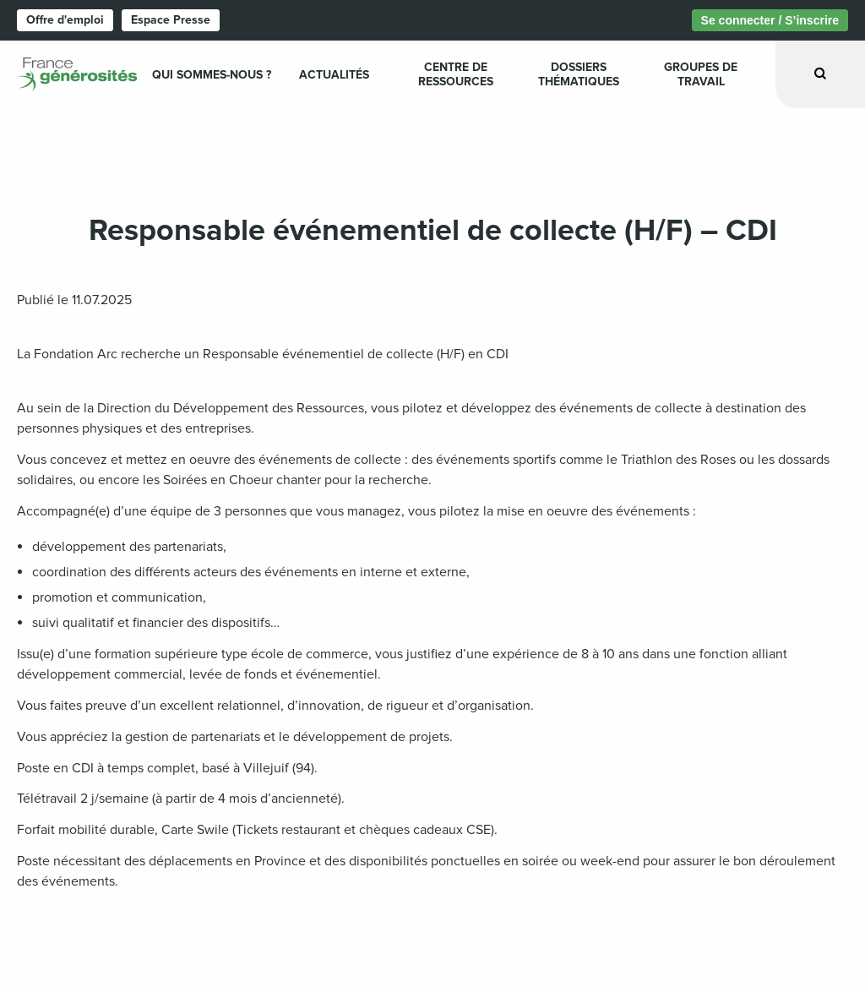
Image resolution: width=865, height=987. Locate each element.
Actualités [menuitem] (334, 75)
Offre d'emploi (65, 20)
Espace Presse (170, 20)
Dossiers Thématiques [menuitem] (578, 74)
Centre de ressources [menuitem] (455, 74)
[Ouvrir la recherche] (820, 74)
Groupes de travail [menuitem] (700, 74)
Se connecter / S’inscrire (770, 20)
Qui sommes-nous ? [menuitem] (211, 75)
